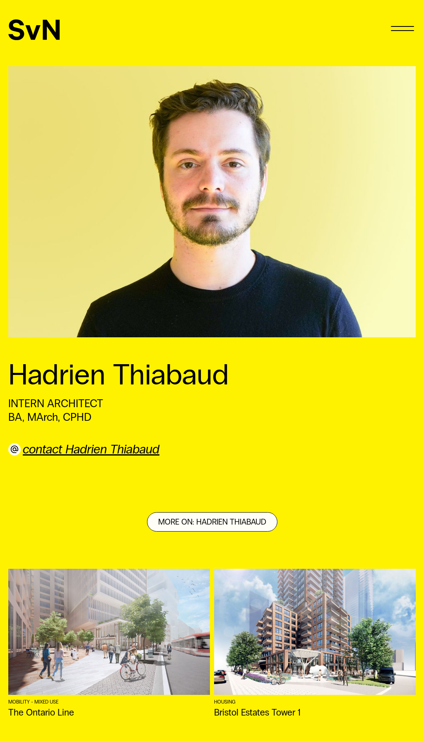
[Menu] (402, 27)
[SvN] (34, 29)
